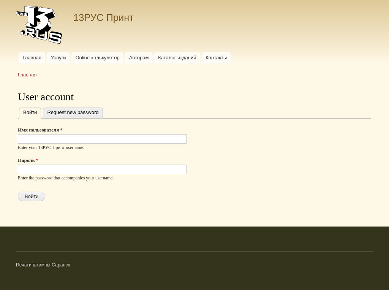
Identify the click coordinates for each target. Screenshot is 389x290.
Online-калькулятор (97, 57)
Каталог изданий (177, 57)
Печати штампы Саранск (43, 265)
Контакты (216, 57)
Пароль (28, 160)
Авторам (139, 57)
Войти (32, 111)
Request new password (72, 112)
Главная (31, 57)
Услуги (58, 57)
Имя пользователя (40, 130)
